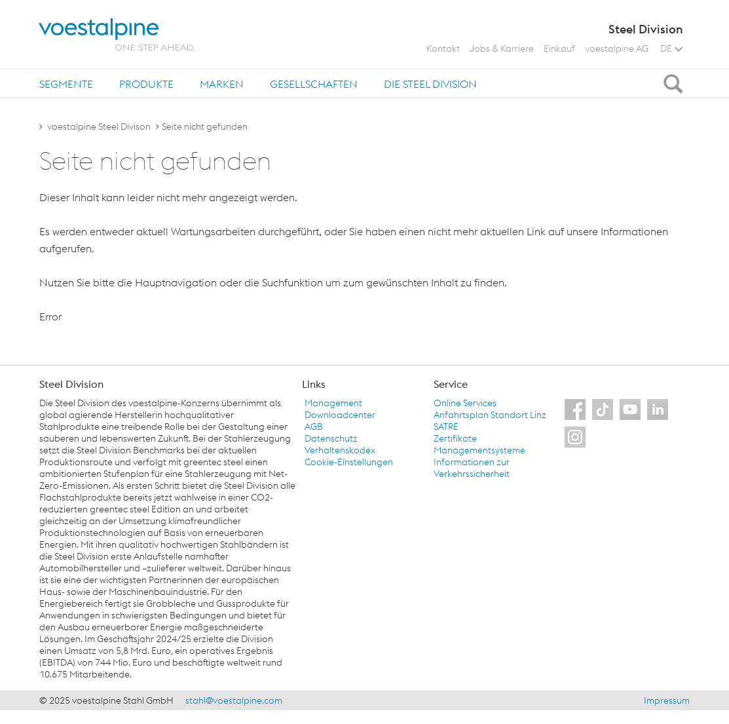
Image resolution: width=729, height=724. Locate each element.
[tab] (66, 83)
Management (333, 403)
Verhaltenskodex (340, 450)
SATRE (446, 426)
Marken (222, 83)
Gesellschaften (314, 83)
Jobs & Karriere (502, 48)
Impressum (667, 700)
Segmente (66, 83)
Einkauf (559, 48)
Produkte (146, 83)
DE (671, 48)
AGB (314, 426)
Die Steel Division (430, 83)
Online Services (465, 403)
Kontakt (443, 48)
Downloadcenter (340, 415)
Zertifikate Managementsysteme (479, 444)
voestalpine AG (616, 48)
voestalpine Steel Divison (99, 126)
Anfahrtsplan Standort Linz (490, 415)
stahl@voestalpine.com (233, 700)
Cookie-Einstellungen (349, 462)
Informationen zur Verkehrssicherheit (472, 468)
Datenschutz (331, 438)
